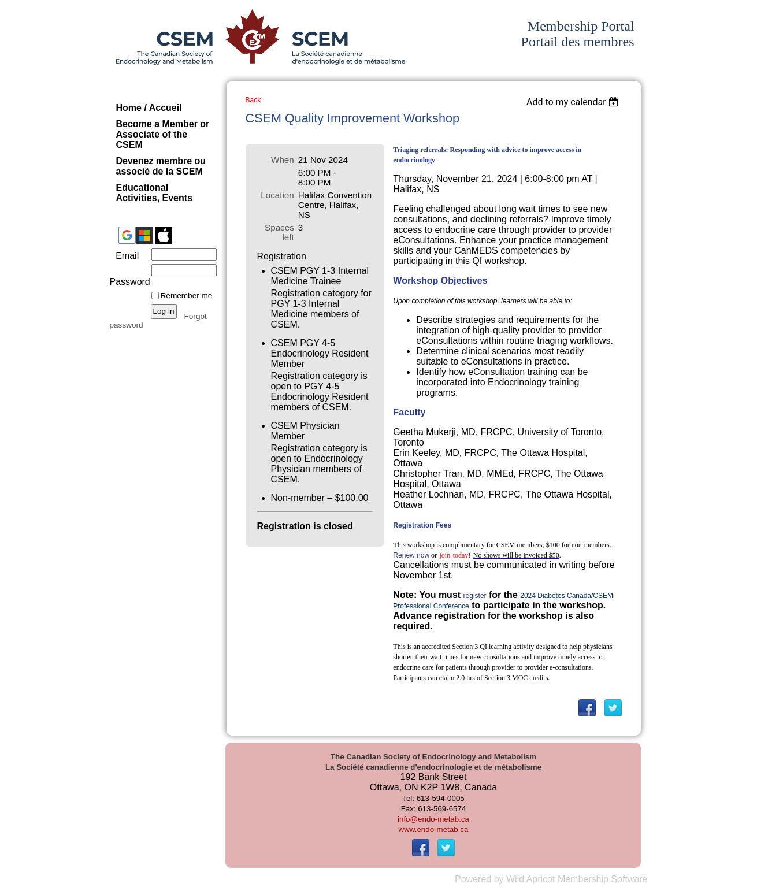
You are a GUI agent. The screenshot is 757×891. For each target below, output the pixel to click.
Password (128, 276)
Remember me (187, 295)
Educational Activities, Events (154, 193)
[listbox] (574, 102)
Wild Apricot (530, 879)
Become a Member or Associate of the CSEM (163, 134)
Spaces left (279, 232)
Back (253, 100)
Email (124, 256)
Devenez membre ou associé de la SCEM (161, 166)
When (282, 160)
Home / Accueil (149, 108)
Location (277, 195)
